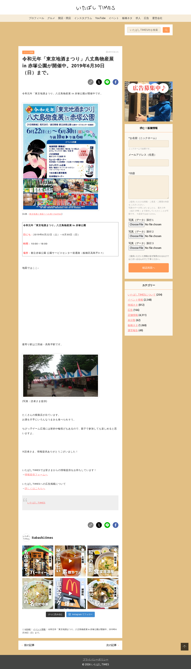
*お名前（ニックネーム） (143, 138)
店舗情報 (133, 315)
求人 (138, 18)
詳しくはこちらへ (35, 488)
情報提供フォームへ (36, 474)
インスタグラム (83, 18)
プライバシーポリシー (95, 659)
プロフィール (36, 18)
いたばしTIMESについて (142, 294)
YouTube (100, 18)
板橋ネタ (127, 18)
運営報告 (133, 330)
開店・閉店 (64, 18)
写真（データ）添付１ (141, 219)
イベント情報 (28, 52)
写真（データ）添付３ (141, 243)
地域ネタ (133, 304)
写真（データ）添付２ (141, 231)
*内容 (132, 173)
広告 (146, 18)
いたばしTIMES (36, 502)
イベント (114, 18)
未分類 (131, 320)
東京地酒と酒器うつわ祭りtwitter (45, 214)
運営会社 (157, 18)
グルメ (51, 18)
